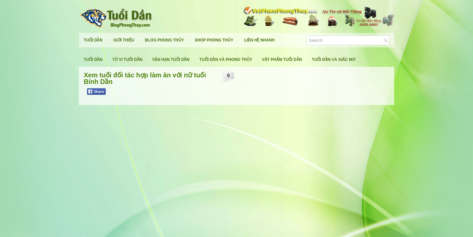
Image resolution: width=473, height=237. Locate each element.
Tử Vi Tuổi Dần (127, 59)
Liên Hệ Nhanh (259, 40)
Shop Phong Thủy (214, 40)
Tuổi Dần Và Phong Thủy (225, 59)
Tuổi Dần (93, 40)
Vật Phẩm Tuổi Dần (282, 59)
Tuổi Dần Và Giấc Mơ (333, 59)
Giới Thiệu (123, 40)
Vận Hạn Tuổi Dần (171, 59)
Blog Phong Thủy (164, 40)
